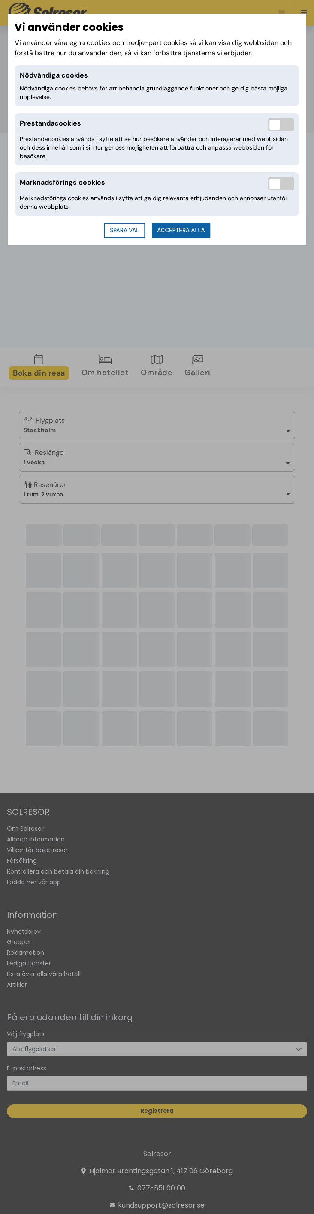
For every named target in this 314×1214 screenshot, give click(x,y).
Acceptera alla (181, 230)
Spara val (124, 230)
